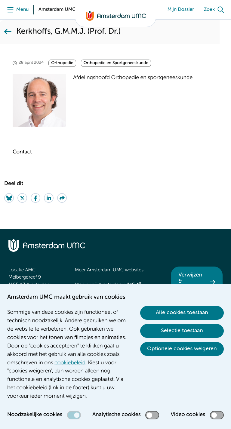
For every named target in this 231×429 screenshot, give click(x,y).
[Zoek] (215, 9)
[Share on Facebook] (35, 198)
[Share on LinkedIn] (49, 198)
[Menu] (16, 9)
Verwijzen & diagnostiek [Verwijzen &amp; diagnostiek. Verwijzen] (192, 282)
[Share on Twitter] (22, 198)
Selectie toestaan (182, 330)
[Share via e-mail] (62, 198)
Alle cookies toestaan (182, 312)
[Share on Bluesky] (9, 198)
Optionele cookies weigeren (182, 348)
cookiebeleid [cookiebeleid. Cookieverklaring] (69, 363)
